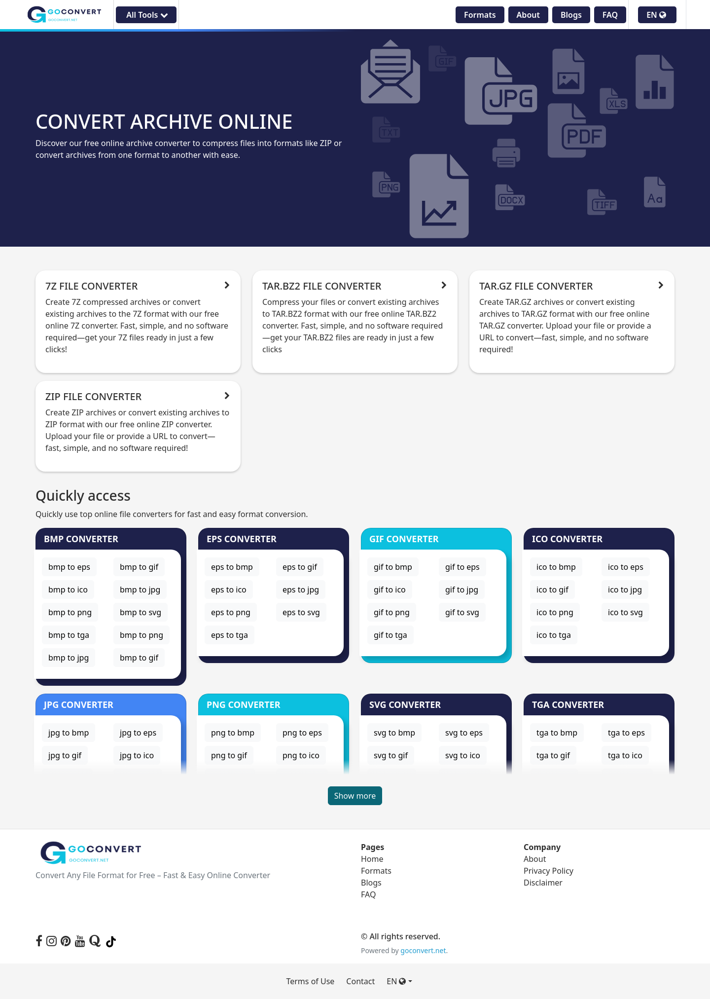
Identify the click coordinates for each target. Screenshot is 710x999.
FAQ (610, 14)
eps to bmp (232, 566)
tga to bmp (556, 732)
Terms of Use (310, 981)
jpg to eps (138, 732)
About (528, 14)
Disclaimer (543, 882)
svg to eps (464, 732)
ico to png (554, 612)
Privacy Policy (548, 870)
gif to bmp (393, 566)
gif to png (392, 612)
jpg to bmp (68, 732)
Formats (480, 14)
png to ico (301, 755)
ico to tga (553, 634)
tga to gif (553, 755)
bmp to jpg (140, 589)
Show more (355, 795)
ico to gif (552, 589)
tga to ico (625, 755)
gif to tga (390, 634)
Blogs (571, 14)
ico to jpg (625, 589)
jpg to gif (64, 755)
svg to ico (462, 755)
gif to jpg (461, 589)
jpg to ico (137, 755)
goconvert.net (423, 950)
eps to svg (301, 612)
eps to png (230, 612)
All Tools (146, 14)
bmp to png (70, 612)
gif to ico (390, 589)
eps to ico (229, 589)
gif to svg (462, 612)
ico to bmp (556, 566)
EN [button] (656, 14)
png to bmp (232, 732)
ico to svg (625, 612)
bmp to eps (69, 566)
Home (372, 858)
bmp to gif (139, 566)
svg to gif (391, 755)
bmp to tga (68, 634)
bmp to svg (140, 612)
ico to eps (625, 566)
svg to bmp (394, 732)
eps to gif (300, 566)
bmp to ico (68, 589)
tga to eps (626, 732)
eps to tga (229, 634)
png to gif (229, 755)
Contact (360, 981)
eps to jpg (301, 589)
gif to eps (462, 566)
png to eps (302, 732)
